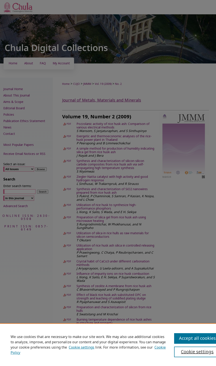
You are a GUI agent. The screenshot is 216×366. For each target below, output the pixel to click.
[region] (108, 344)
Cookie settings (81, 347)
